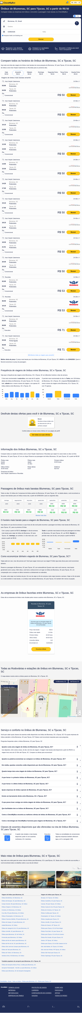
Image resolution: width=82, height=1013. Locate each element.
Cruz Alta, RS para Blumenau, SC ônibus (13, 915)
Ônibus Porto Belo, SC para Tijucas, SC (51, 933)
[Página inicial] (7, 2)
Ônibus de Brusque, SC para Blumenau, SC (13, 903)
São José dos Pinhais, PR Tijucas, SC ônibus (53, 951)
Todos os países (61, 998)
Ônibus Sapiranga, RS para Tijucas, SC (51, 957)
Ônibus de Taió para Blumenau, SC (11, 951)
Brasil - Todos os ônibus (14, 983)
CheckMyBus (3, 983)
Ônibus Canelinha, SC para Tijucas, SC (51, 903)
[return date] (60, 32)
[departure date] (23, 32)
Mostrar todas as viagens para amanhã (41, 355)
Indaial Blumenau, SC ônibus (9, 927)
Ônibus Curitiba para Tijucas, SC (50, 915)
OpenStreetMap (72, 718)
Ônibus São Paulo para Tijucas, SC (50, 954)
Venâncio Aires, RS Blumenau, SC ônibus (13, 957)
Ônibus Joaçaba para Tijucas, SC (50, 921)
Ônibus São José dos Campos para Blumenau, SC (15, 948)
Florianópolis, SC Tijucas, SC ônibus (51, 918)
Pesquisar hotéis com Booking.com (13, 35)
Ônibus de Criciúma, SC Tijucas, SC (51, 912)
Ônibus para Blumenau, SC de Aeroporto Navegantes (16, 973)
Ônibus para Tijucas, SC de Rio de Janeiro (52, 936)
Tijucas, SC (74, 683)
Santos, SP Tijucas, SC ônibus (49, 942)
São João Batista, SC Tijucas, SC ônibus (52, 948)
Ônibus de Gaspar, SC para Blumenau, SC (13, 924)
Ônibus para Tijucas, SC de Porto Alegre (52, 930)
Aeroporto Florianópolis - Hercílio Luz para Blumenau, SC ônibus (19, 970)
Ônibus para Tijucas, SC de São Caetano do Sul (54, 945)
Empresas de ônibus (16, 998)
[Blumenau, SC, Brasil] (43, 21)
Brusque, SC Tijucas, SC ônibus (49, 900)
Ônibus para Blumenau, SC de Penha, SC (13, 936)
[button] (41, 700)
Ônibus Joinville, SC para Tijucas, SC (51, 924)
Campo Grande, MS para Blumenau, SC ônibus (14, 906)
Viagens (35, 998)
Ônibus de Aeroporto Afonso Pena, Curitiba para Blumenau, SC (19, 967)
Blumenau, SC (61, 683)
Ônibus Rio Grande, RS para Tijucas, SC (52, 939)
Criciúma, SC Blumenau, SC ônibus (11, 912)
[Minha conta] (66, 2)
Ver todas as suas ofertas (41, 435)
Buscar (73, 95)
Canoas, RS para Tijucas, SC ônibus (51, 906)
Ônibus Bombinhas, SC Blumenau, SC (12, 900)
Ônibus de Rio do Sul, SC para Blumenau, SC (14, 945)
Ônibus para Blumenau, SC (29, 983)
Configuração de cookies (41, 995)
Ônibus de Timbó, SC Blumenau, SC (11, 954)
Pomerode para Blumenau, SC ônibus (12, 939)
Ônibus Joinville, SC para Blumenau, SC (12, 933)
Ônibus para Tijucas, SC (44, 983)
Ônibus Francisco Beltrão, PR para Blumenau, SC (15, 921)
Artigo (57, 995)
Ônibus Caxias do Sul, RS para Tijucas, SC (52, 909)
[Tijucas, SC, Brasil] (43, 26)
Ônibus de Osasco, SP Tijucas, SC (50, 927)
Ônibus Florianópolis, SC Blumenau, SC (12, 918)
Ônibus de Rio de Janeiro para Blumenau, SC (14, 942)
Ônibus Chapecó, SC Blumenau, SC (11, 909)
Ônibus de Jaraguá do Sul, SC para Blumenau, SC (15, 930)
